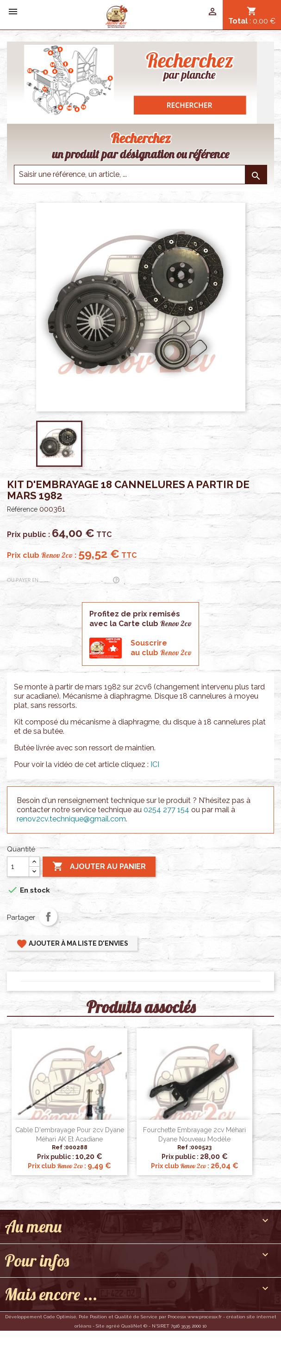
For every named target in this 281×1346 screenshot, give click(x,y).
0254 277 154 (166, 809)
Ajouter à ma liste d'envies (72, 943)
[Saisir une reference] (140, 174)
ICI (154, 764)
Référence (22, 509)
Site (100, 1325)
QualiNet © (134, 1325)
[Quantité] (18, 867)
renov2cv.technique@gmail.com (71, 819)
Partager (48, 916)
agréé (113, 1325)
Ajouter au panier (99, 867)
